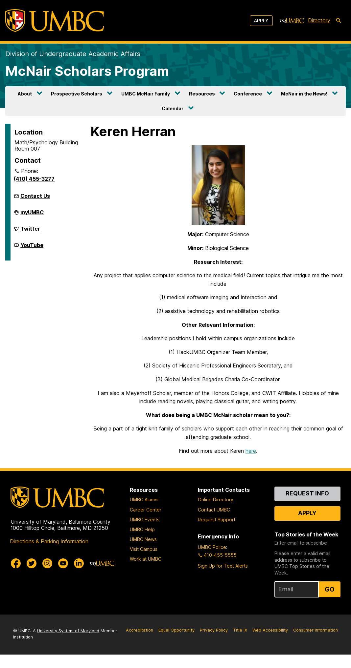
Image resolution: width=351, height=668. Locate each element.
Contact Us (35, 196)
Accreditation (139, 643)
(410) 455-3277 (34, 179)
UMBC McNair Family (145, 93)
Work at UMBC (145, 572)
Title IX (240, 643)
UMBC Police (212, 561)
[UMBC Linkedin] (79, 577)
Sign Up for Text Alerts (223, 579)
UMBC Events (144, 533)
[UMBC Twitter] (31, 577)
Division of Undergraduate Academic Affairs (72, 54)
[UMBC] (54, 20)
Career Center (145, 523)
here (251, 464)
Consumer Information (315, 643)
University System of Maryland (68, 644)
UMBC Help (142, 543)
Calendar (172, 108)
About (25, 93)
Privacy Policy (214, 643)
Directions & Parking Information (49, 555)
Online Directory (215, 513)
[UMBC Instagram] (47, 577)
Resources (202, 93)
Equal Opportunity (176, 643)
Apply (261, 20)
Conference (248, 93)
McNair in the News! (304, 93)
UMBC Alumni (144, 513)
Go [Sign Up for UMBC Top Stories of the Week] (330, 603)
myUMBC (32, 214)
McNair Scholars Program (87, 71)
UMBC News (143, 553)
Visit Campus (143, 563)
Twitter (30, 231)
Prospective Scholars (76, 93)
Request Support (216, 533)
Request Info (307, 507)
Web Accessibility (270, 643)
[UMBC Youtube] (63, 577)
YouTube (31, 247)
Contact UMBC (214, 523)
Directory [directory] (319, 20)
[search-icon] (338, 20)
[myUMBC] (292, 20)
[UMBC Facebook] (16, 577)
